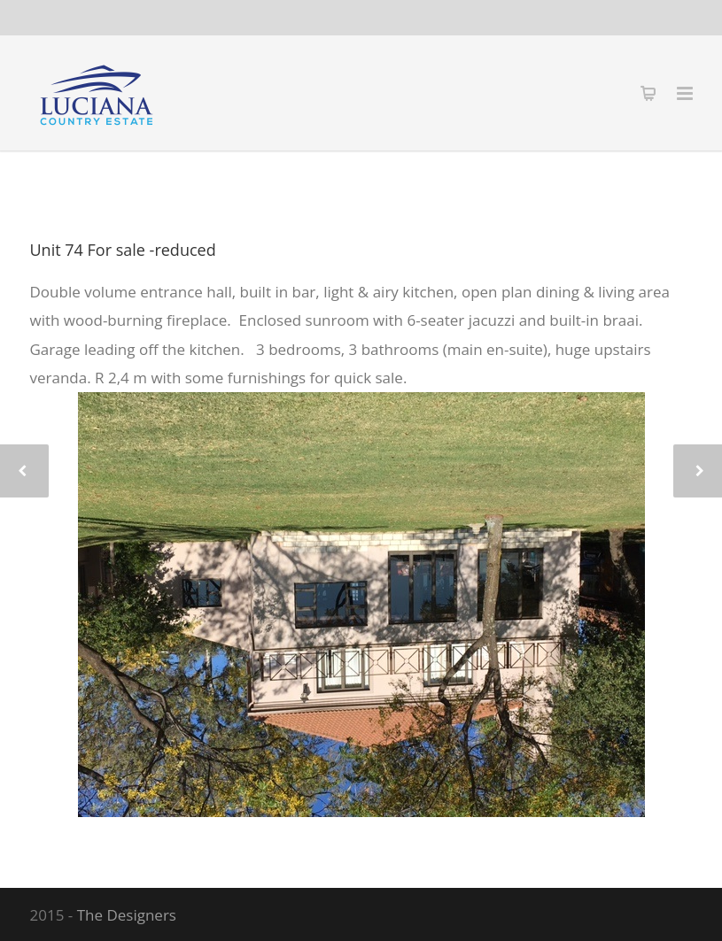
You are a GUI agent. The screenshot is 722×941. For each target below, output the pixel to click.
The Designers (126, 915)
